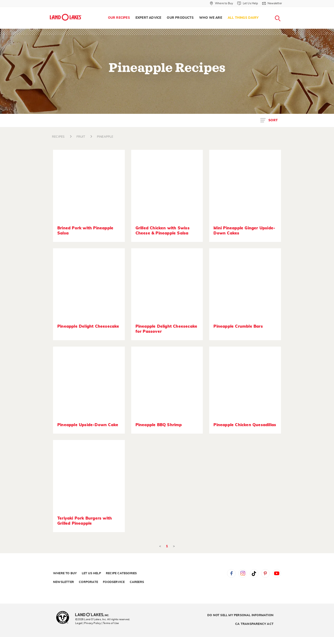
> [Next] (174, 546)
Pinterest (265, 573)
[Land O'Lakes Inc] (93, 615)
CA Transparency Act (254, 624)
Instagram (242, 573)
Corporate (88, 582)
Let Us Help (91, 573)
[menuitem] (119, 18)
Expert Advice (148, 17)
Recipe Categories (121, 573)
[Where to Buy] (221, 3)
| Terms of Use (110, 623)
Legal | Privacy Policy (88, 623)
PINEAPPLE (105, 136)
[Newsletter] (272, 3)
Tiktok (254, 573)
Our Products (180, 17)
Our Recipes (119, 17)
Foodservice (114, 582)
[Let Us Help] (247, 3)
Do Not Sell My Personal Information (240, 615)
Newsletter (63, 582)
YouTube (276, 573)
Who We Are (210, 17)
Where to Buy (65, 573)
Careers (137, 582)
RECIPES (58, 136)
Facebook (231, 573)
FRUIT (80, 136)
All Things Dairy (243, 17)
